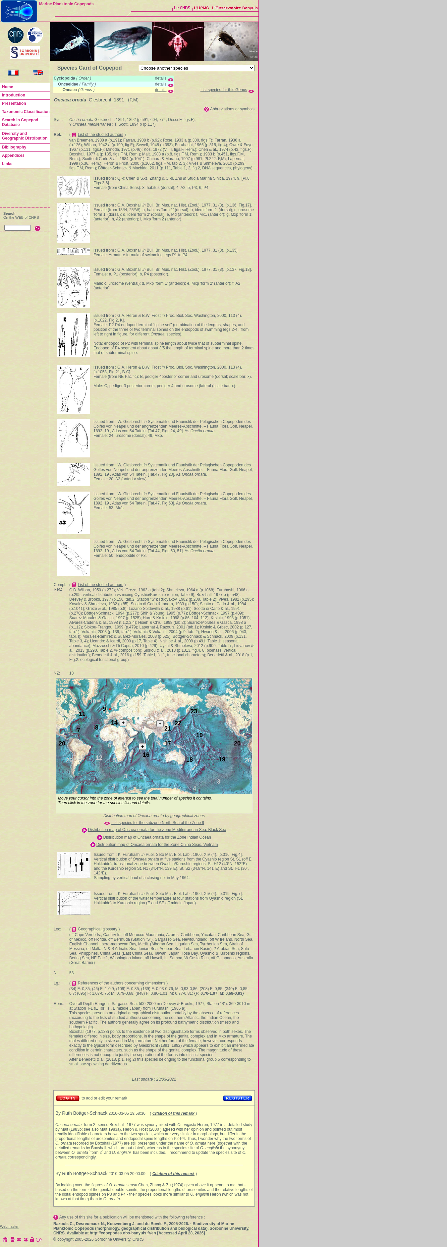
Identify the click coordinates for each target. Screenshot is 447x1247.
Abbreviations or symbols (232, 109)
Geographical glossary (97, 929)
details (161, 78)
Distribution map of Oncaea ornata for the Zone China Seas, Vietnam (157, 844)
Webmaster (9, 1226)
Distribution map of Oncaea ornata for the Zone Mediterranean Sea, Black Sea (157, 829)
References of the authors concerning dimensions (121, 983)
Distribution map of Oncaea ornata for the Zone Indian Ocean (157, 837)
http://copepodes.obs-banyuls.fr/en (123, 1233)
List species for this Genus (223, 90)
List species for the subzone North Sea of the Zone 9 (157, 822)
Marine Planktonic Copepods (66, 4)
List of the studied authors (100, 134)
